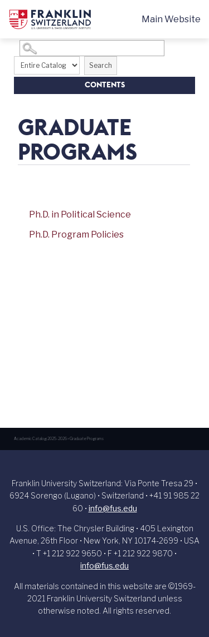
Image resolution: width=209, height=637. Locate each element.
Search (100, 65)
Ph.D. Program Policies (76, 234)
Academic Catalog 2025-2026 (40, 438)
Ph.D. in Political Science (80, 214)
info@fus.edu (113, 508)
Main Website (171, 19)
